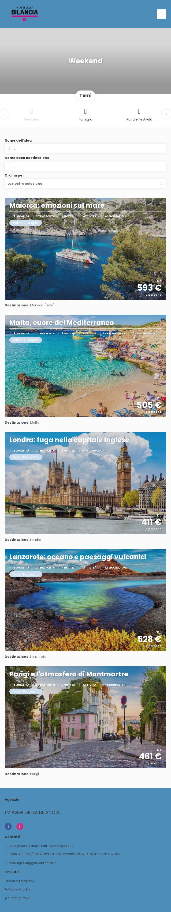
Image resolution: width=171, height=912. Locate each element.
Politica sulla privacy (19, 881)
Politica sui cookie (17, 889)
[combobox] (85, 166)
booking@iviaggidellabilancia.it (32, 863)
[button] (4, 114)
